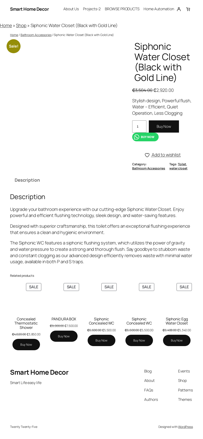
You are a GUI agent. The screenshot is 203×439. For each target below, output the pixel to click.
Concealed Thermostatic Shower (26, 323)
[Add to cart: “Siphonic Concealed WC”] (101, 340)
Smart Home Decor (29, 9)
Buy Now (164, 126)
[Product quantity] (139, 126)
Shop (21, 25)
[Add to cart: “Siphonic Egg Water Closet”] (177, 340)
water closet (178, 168)
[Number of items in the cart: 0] (188, 9)
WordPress (185, 427)
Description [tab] (27, 180)
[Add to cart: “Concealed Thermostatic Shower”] (26, 344)
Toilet (182, 164)
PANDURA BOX (64, 319)
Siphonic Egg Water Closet (177, 321)
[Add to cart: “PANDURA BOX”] (64, 336)
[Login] (179, 9)
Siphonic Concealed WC (101, 321)
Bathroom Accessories (36, 35)
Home (6, 25)
